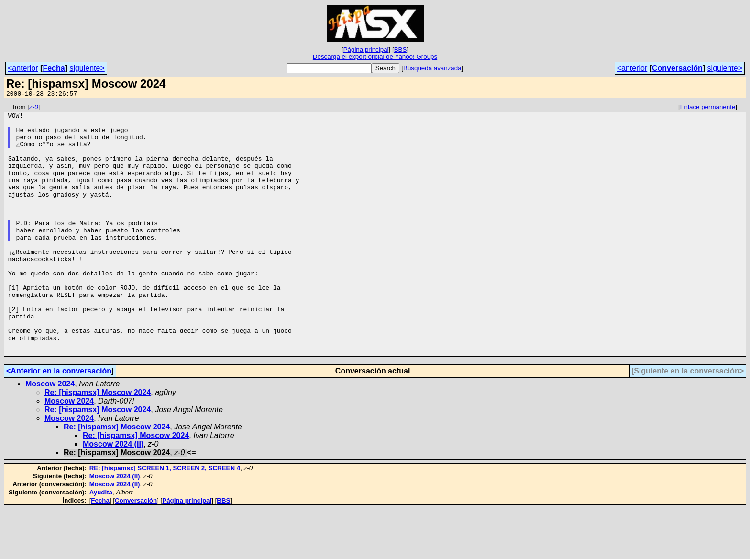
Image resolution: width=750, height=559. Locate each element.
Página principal (366, 49)
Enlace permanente (708, 108)
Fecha (54, 68)
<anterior (23, 68)
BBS (400, 49)
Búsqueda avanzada (432, 68)
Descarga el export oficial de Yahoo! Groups (375, 56)
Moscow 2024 (50, 434)
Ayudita (100, 542)
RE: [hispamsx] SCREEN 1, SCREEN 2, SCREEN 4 (165, 518)
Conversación (677, 68)
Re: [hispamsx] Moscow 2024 (97, 442)
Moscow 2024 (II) (113, 494)
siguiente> (86, 68)
